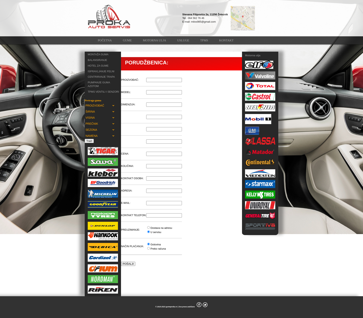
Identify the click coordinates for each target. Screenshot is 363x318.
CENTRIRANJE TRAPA (101, 76)
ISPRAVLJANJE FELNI (101, 71)
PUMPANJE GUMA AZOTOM (99, 84)
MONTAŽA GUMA (98, 54)
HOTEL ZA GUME (98, 65)
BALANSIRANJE (97, 60)
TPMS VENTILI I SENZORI (103, 91)
